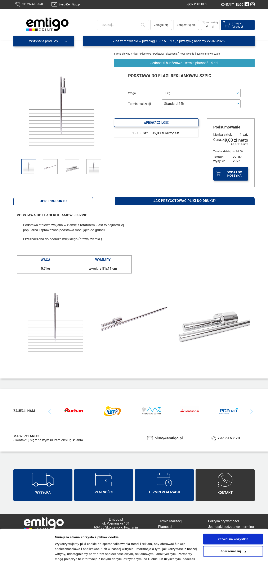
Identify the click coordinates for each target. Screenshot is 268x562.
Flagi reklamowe (142, 53)
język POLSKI (195, 4)
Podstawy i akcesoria (165, 53)
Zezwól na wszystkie (233, 517)
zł (213, 27)
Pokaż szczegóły (67, 554)
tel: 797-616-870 (32, 4)
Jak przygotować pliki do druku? (184, 201)
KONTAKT (227, 4)
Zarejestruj (184, 25)
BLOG (240, 4)
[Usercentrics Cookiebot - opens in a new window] (27, 554)
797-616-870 (228, 438)
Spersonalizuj (233, 529)
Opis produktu (53, 201)
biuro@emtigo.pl (69, 4)
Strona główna (122, 53)
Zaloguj (159, 25)
